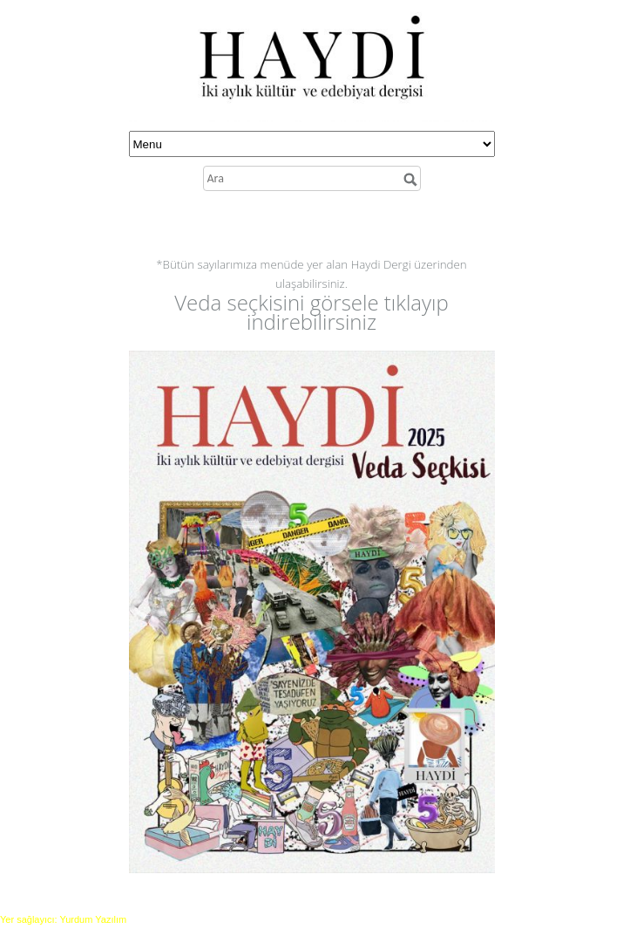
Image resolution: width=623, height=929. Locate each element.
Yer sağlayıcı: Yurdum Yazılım (63, 919)
